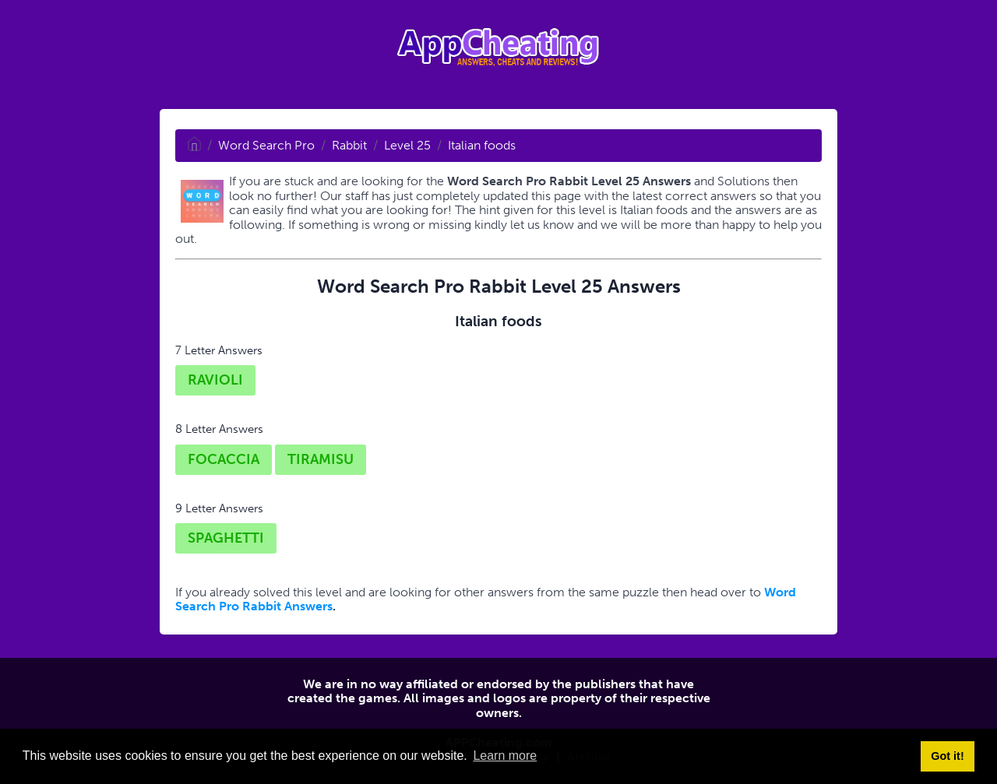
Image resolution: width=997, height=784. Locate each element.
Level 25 (407, 145)
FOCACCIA (223, 459)
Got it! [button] (947, 756)
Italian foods (482, 145)
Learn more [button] (505, 755)
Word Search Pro (266, 145)
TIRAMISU (320, 459)
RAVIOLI (215, 379)
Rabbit (349, 145)
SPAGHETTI (226, 538)
